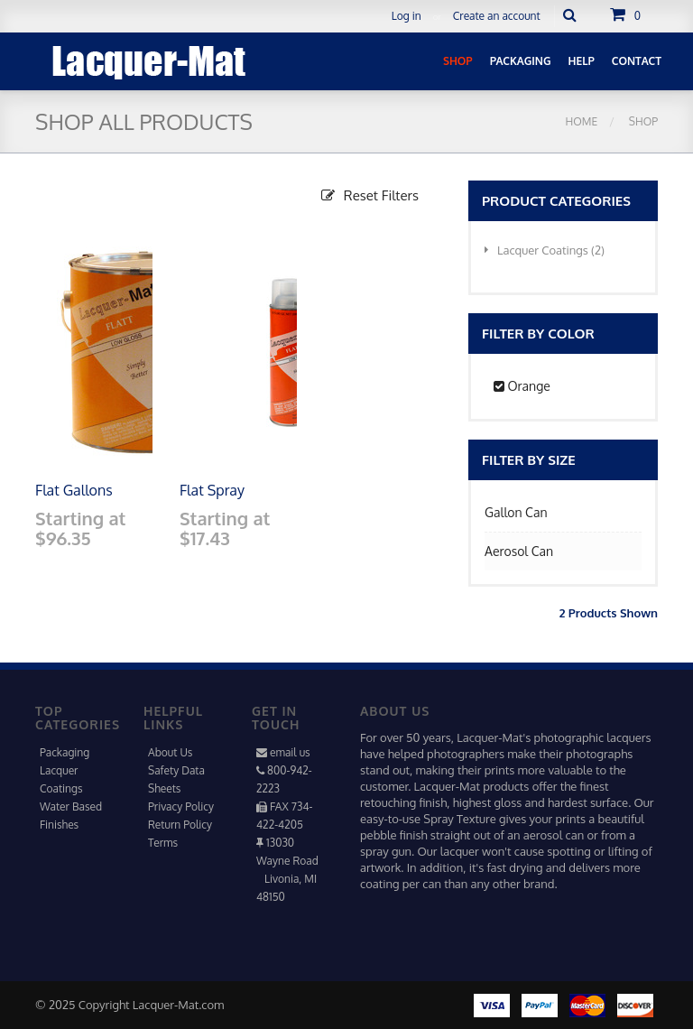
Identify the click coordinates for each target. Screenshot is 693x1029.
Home (582, 121)
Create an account (497, 16)
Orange (522, 386)
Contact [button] (636, 61)
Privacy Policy (181, 806)
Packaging (64, 752)
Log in (406, 16)
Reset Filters (370, 195)
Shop (642, 121)
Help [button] (581, 61)
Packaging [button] (520, 61)
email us (290, 752)
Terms (163, 842)
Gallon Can (516, 512)
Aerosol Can (519, 551)
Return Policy (180, 824)
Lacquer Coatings (545, 250)
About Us (170, 752)
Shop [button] (458, 61)
